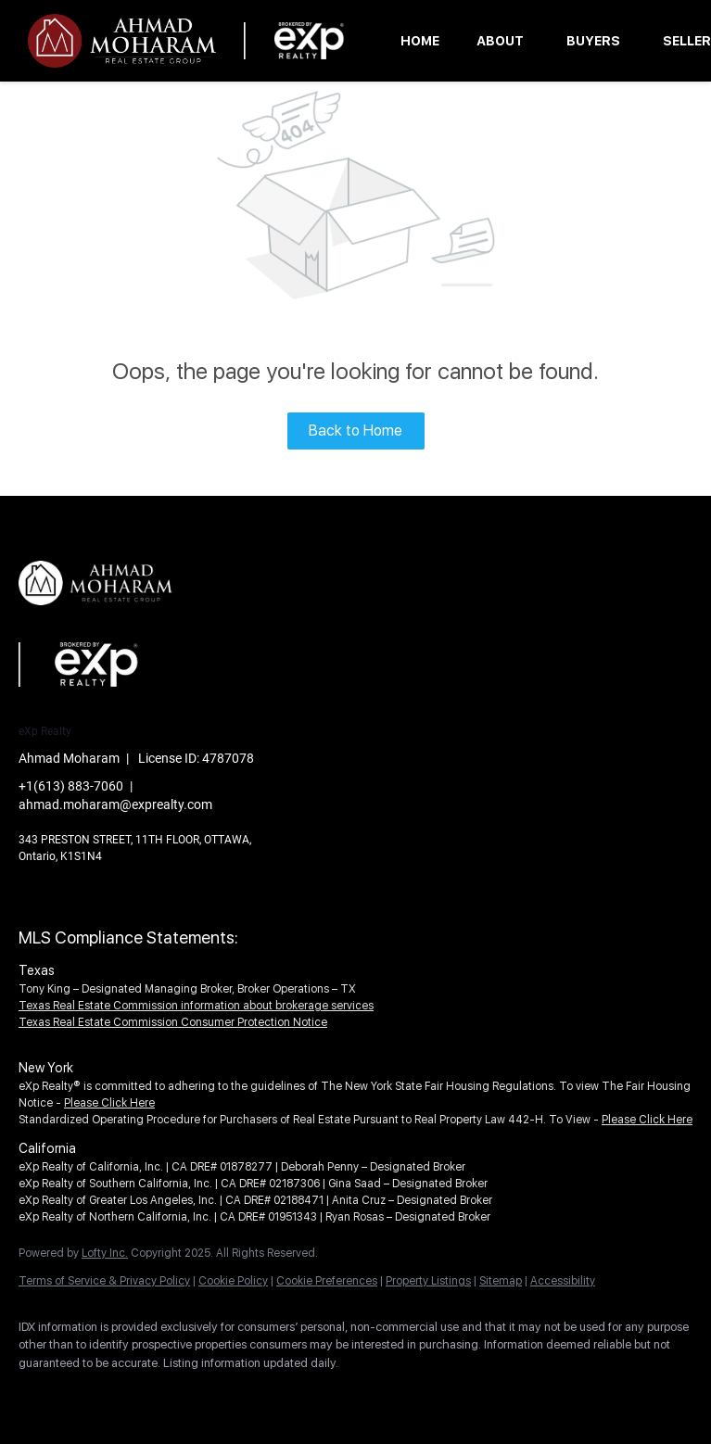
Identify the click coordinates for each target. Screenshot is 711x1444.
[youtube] (202, 1394)
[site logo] (109, 620)
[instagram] (148, 1394)
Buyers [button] (593, 40)
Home (419, 40)
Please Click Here (109, 1102)
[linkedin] (94, 1394)
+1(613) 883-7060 (71, 786)
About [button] (500, 40)
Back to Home (355, 430)
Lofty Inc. (105, 1253)
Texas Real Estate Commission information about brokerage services (196, 1005)
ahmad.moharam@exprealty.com (115, 804)
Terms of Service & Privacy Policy (104, 1280)
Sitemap (500, 1280)
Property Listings (428, 1280)
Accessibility (562, 1280)
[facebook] (41, 1394)
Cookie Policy (233, 1280)
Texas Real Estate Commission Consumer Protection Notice (173, 1022)
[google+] (256, 1394)
